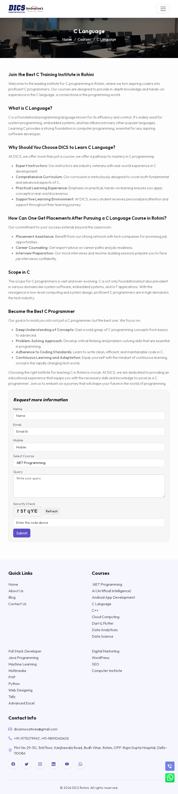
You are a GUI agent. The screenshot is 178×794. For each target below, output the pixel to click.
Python (14, 683)
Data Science (102, 636)
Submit (21, 533)
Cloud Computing (105, 616)
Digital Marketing (105, 651)
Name (17, 409)
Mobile (18, 440)
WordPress (100, 657)
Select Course (23, 456)
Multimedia (17, 670)
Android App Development (113, 597)
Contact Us (17, 603)
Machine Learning (22, 664)
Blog (12, 597)
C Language (101, 603)
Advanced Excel (21, 703)
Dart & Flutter (103, 623)
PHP (12, 677)
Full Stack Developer (24, 651)
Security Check (24, 504)
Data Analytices (105, 629)
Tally (12, 696)
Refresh (52, 511)
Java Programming (23, 657)
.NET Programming (107, 584)
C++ (95, 610)
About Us (15, 590)
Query (18, 472)
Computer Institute (107, 670)
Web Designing (20, 690)
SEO (95, 664)
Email (17, 425)
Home (67, 39)
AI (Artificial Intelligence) (111, 590)
